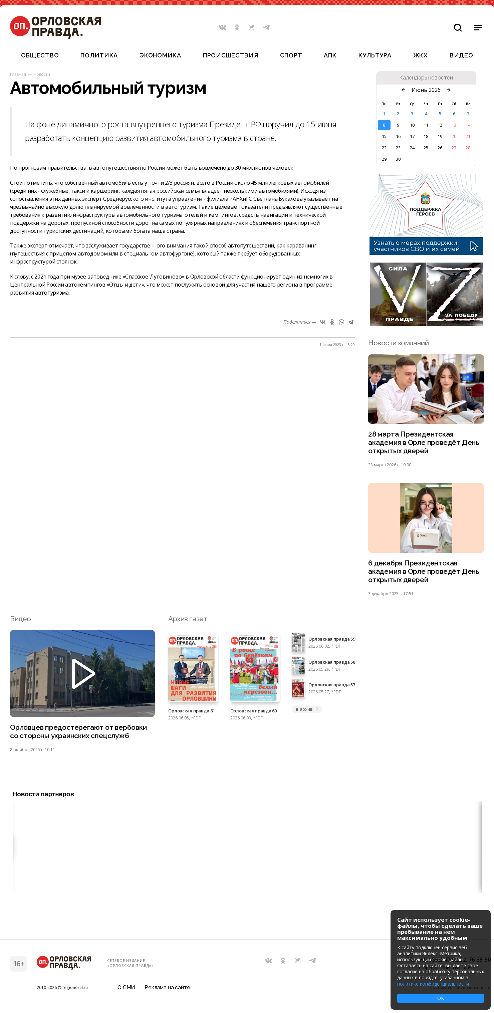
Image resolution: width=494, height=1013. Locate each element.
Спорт (291, 55)
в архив (307, 709)
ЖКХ (420, 55)
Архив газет (187, 619)
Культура (375, 55)
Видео (461, 55)
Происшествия (230, 55)
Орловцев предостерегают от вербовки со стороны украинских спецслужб (78, 731)
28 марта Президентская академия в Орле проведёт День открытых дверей (423, 442)
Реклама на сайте (167, 988)
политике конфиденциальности (433, 984)
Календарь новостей (426, 77)
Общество (40, 55)
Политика (99, 55)
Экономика (160, 55)
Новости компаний (398, 343)
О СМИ (126, 988)
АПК (330, 55)
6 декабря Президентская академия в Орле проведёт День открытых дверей (423, 571)
